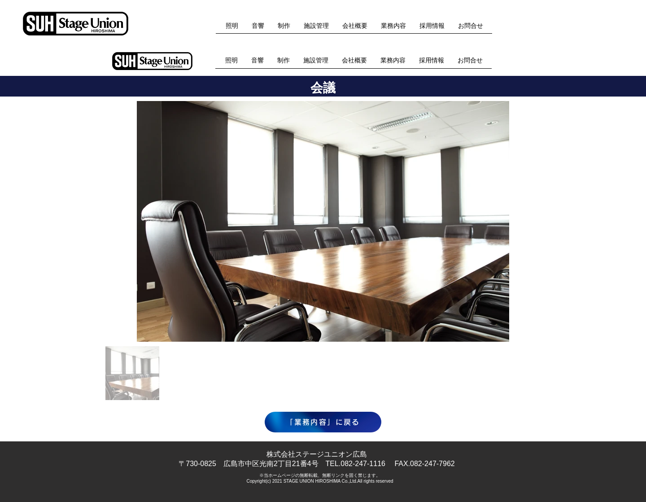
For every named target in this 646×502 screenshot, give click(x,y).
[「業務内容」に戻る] (323, 422)
